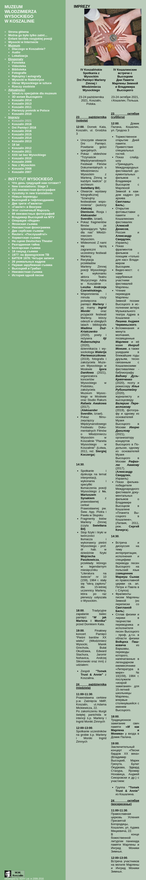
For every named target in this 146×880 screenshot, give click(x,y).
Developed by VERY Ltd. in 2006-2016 (24, 878)
